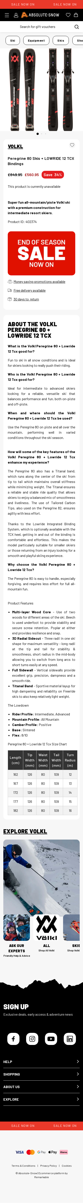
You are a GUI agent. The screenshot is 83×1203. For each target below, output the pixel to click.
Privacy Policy (48, 1165)
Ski (12, 40)
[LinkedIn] (70, 1039)
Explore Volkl (25, 831)
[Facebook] (13, 1039)
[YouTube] (51, 1039)
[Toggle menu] (8, 15)
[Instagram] (32, 1039)
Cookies (67, 1165)
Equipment (36, 40)
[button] (41, 1062)
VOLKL (15, 146)
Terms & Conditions (23, 1165)
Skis (60, 40)
